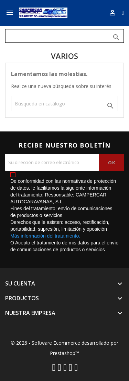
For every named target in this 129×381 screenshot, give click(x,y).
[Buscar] (64, 36)
